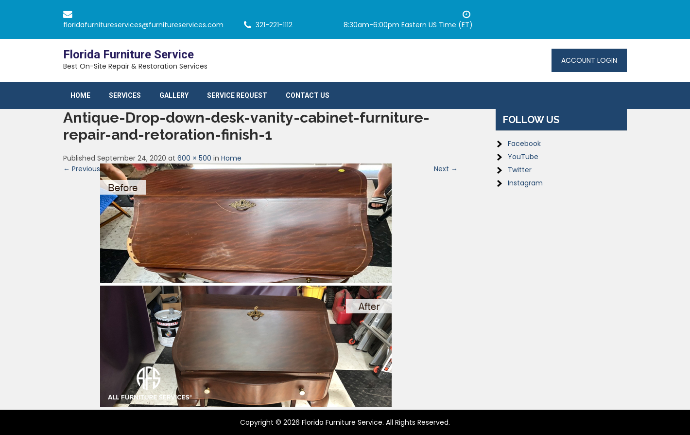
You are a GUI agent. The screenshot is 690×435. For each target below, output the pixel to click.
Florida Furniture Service (128, 54)
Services (125, 95)
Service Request (237, 95)
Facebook (524, 143)
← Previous (81, 169)
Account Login (589, 60)
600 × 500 (194, 158)
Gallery (174, 95)
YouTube (523, 157)
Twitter (520, 170)
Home (80, 95)
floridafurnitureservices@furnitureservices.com (143, 25)
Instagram (525, 183)
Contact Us (307, 95)
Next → (446, 169)
